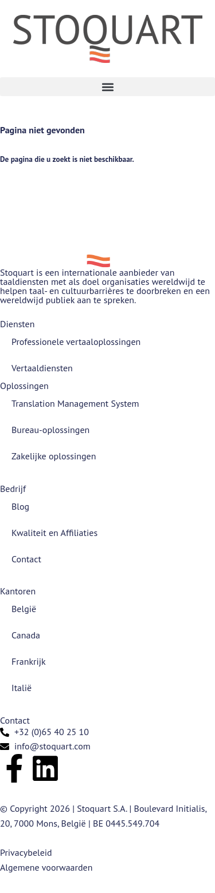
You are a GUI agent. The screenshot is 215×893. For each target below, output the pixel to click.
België (23, 608)
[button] (107, 86)
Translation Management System (75, 403)
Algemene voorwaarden (46, 867)
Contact (26, 559)
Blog (20, 506)
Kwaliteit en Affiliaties (54, 532)
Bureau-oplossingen (50, 429)
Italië (21, 687)
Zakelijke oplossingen (53, 456)
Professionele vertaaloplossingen (75, 341)
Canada (25, 635)
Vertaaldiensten (42, 368)
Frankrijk (28, 661)
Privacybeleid (26, 852)
